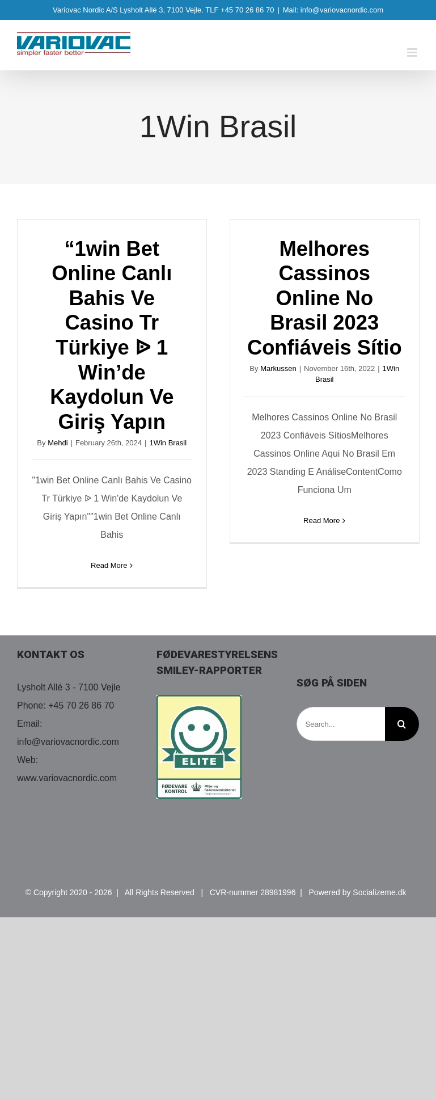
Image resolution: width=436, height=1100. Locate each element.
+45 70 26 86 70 (81, 705)
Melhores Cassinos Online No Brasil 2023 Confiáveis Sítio (324, 298)
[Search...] (341, 724)
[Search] (402, 724)
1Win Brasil (168, 443)
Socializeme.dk (379, 892)
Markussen (278, 368)
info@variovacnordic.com (68, 742)
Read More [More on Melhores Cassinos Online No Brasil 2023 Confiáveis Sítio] (321, 520)
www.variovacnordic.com (67, 778)
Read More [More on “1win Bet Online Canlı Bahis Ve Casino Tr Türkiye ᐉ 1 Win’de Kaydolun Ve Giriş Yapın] (109, 565)
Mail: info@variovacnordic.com (333, 10)
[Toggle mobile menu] (413, 52)
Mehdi (57, 443)
